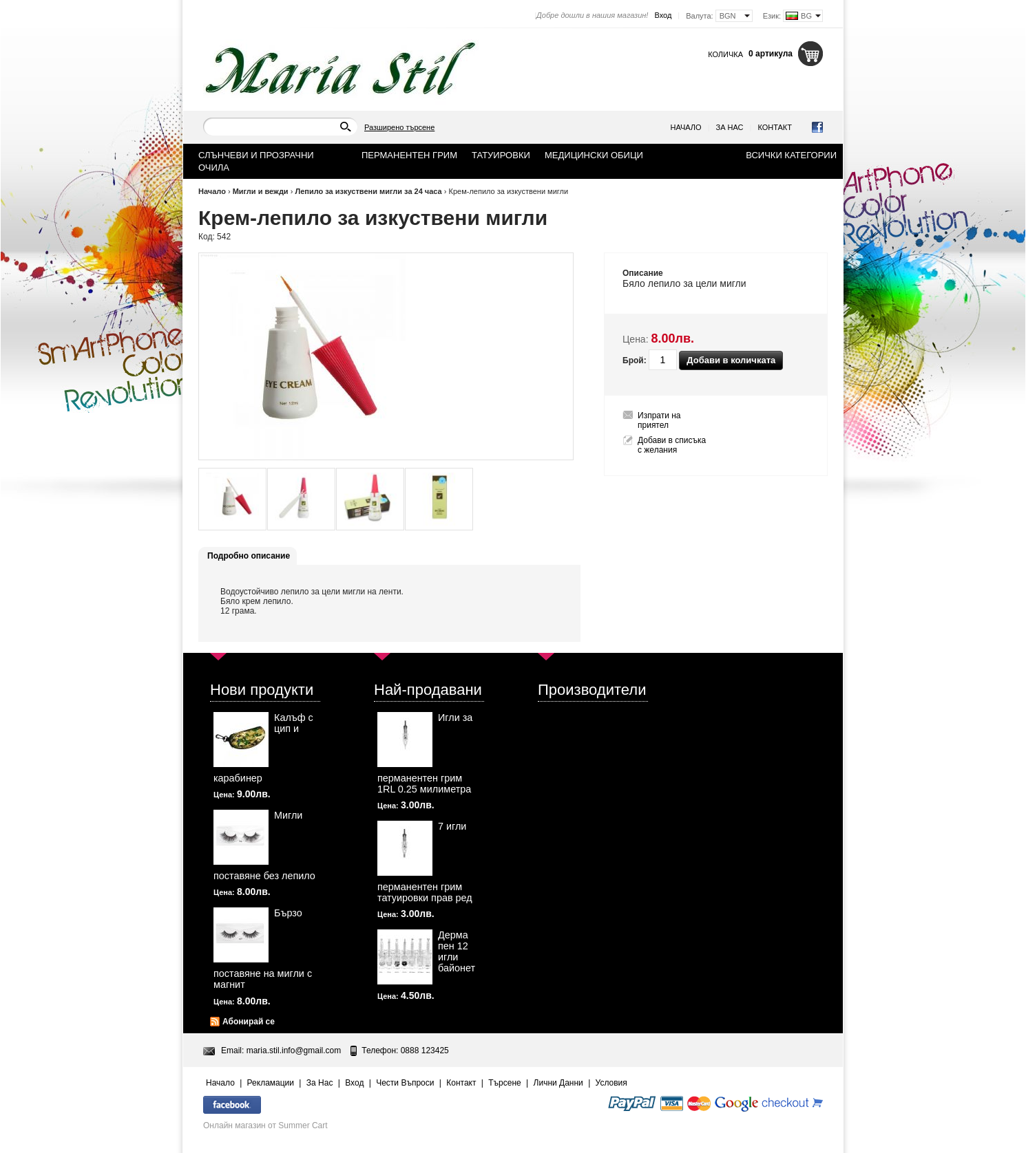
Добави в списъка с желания (672, 445)
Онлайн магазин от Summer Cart (265, 1125)
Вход (662, 15)
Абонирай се (248, 1021)
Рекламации (270, 1083)
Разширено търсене (399, 127)
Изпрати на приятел (659, 420)
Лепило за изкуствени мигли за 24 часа (368, 191)
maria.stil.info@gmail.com (294, 1050)
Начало (686, 127)
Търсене (504, 1083)
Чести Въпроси (405, 1083)
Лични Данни (558, 1083)
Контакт (774, 127)
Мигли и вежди (261, 191)
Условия (611, 1083)
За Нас (730, 127)
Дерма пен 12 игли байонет (456, 951)
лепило (664, 283)
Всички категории (791, 155)
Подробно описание (248, 556)
